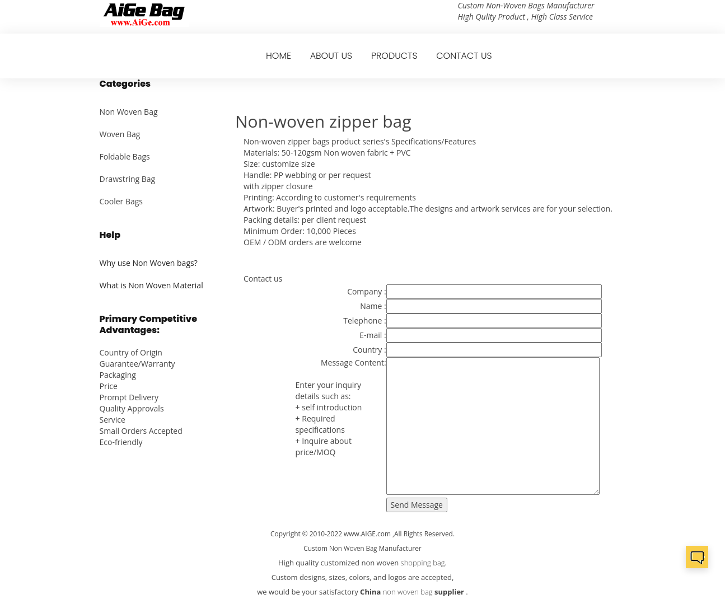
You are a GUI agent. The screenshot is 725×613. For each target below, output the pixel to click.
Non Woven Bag (129, 111)
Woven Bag (120, 134)
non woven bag (408, 592)
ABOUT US (331, 55)
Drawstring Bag (128, 179)
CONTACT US (464, 55)
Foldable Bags (125, 156)
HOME (278, 55)
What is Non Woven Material (151, 285)
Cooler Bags (121, 201)
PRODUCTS (394, 55)
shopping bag (423, 563)
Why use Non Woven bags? (149, 263)
